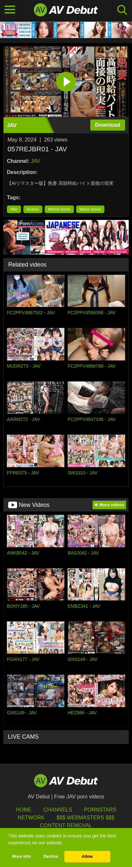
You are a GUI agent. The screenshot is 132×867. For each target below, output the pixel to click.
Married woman (59, 209)
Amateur (33, 209)
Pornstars (100, 810)
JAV (35, 161)
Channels (57, 810)
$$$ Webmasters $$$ (85, 817)
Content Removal (66, 825)
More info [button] (21, 856)
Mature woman (90, 209)
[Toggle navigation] (10, 10)
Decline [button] (50, 856)
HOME (24, 810)
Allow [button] (87, 856)
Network (31, 817)
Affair (14, 209)
